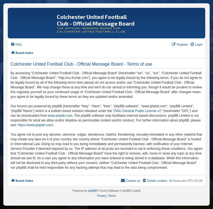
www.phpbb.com (60, 116)
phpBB (92, 190)
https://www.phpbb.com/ (35, 125)
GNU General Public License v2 (137, 111)
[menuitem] (16, 44)
